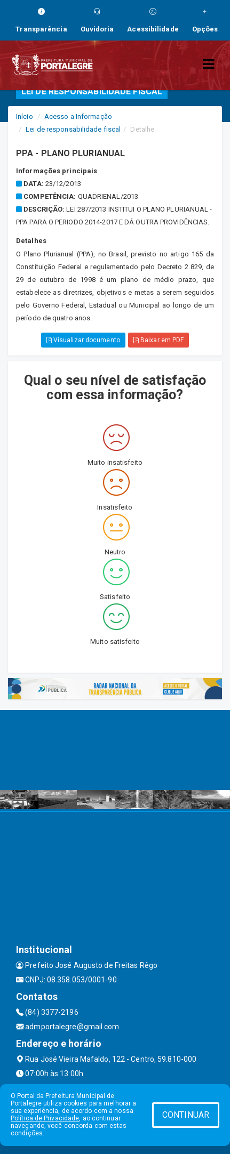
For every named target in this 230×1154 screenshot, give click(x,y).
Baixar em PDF (158, 340)
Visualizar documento (83, 340)
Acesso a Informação (78, 116)
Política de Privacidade (45, 1118)
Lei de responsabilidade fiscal (73, 129)
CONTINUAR (185, 1115)
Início (24, 116)
